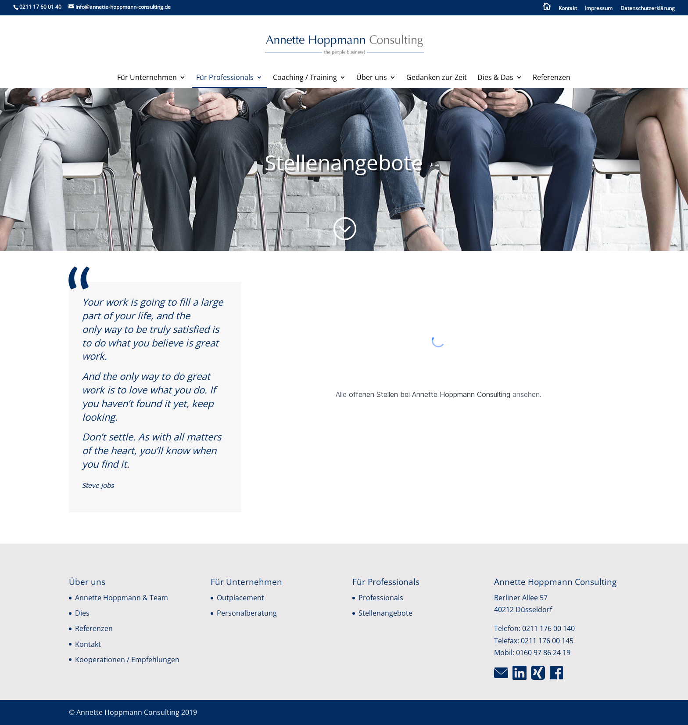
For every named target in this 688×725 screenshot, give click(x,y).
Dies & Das (495, 78)
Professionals (380, 597)
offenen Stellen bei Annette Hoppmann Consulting (429, 394)
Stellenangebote (385, 613)
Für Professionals (225, 78)
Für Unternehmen (147, 78)
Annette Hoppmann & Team (121, 597)
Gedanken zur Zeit (436, 78)
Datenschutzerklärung (647, 9)
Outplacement (240, 597)
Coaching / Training (305, 78)
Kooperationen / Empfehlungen (127, 659)
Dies (82, 613)
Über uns (371, 78)
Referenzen (551, 78)
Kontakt (568, 9)
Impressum (599, 9)
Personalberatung (247, 613)
